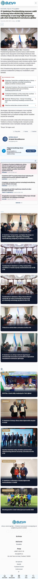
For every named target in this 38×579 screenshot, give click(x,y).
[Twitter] (11, 531)
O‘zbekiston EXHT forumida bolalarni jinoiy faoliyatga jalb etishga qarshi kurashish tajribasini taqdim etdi (17, 176)
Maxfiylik (19, 564)
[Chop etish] (16, 131)
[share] (2, 24)
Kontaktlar (19, 544)
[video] (26, 576)
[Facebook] (15, 531)
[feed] (19, 576)
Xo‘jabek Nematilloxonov (17, 139)
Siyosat (9, 8)
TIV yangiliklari (15, 8)
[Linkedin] (26, 531)
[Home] (8, 3)
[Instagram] (22, 531)
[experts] (11, 576)
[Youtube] (7, 531)
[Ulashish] (33, 131)
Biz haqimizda (19, 561)
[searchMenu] (33, 576)
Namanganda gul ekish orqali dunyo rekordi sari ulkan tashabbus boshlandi (16, 189)
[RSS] (30, 531)
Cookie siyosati (19, 569)
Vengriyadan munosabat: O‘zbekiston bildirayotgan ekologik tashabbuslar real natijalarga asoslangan (18, 196)
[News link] (19, 227)
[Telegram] (19, 531)
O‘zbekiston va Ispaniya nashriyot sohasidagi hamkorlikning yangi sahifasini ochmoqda (18, 183)
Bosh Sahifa (3, 8)
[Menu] (35, 3)
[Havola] (25, 131)
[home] (4, 576)
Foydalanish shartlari (19, 566)
